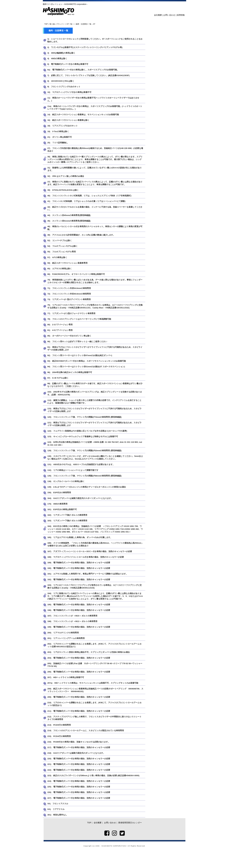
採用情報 (181, 15)
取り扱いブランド (56, 24)
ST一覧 (69, 24)
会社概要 (158, 15)
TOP (46, 24)
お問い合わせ (169, 15)
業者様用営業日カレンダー (130, 822)
